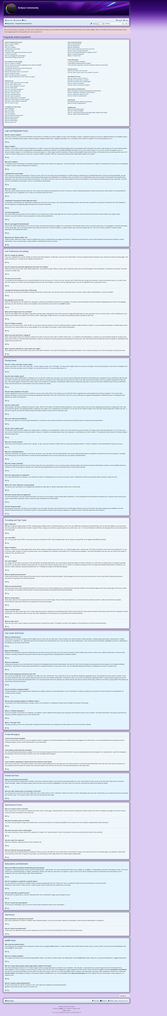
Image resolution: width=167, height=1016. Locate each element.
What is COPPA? (9, 45)
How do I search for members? (76, 83)
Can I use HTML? (9, 110)
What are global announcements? (14, 115)
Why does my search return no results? (78, 80)
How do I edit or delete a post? (13, 84)
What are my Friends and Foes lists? (77, 70)
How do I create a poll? (11, 87)
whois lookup (8, 969)
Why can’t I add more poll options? (14, 89)
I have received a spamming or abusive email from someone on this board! (88, 65)
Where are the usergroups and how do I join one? (81, 49)
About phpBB (9, 948)
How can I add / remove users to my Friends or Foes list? (83, 72)
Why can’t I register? (10, 47)
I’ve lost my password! (11, 54)
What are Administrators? (74, 44)
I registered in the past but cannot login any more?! (18, 52)
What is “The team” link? (74, 55)
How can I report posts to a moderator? (15, 97)
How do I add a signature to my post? (15, 86)
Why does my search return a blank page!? (79, 81)
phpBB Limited (54, 946)
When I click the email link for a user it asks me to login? (20, 76)
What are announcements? (12, 117)
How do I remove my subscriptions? (77, 95)
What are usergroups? (74, 47)
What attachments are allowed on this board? (80, 101)
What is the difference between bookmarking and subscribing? (84, 90)
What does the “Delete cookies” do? (14, 57)
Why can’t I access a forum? (12, 92)
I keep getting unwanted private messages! (79, 63)
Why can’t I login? (9, 50)
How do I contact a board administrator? (78, 114)
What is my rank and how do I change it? (16, 75)
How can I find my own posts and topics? (79, 85)
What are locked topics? (11, 120)
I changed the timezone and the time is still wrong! (18, 68)
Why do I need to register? (12, 44)
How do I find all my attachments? (77, 103)
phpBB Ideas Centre (84, 958)
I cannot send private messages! (76, 61)
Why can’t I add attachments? (13, 94)
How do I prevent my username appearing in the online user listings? (23, 65)
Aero (60, 1006)
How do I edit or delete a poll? (13, 91)
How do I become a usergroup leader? (78, 50)
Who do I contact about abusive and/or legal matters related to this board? (87, 112)
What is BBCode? (9, 108)
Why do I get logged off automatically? (15, 55)
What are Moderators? (74, 45)
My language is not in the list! (12, 70)
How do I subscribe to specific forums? (78, 94)
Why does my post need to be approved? (16, 101)
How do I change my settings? (13, 63)
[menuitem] (17, 20)
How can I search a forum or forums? (78, 78)
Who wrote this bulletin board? (76, 109)
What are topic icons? (11, 122)
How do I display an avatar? (12, 73)
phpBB (62, 304)
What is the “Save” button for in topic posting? (17, 99)
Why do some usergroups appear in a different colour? (82, 52)
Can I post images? (10, 113)
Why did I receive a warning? (12, 96)
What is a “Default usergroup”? (76, 54)
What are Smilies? (10, 112)
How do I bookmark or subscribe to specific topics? (81, 92)
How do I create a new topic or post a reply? (17, 82)
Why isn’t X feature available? (76, 110)
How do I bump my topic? (12, 102)
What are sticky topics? (11, 118)
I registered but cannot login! (12, 49)
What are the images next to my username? (16, 71)
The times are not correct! (12, 66)
